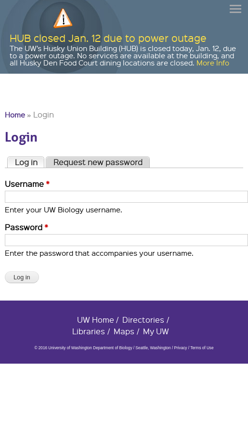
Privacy (180, 348)
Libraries (88, 331)
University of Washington (22, 99)
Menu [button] (236, 9)
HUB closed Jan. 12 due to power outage (108, 37)
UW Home (95, 320)
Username (27, 184)
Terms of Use (201, 348)
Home (15, 114)
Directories (143, 320)
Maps (124, 331)
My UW (156, 331)
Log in (29, 162)
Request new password (98, 162)
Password (26, 227)
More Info (212, 62)
